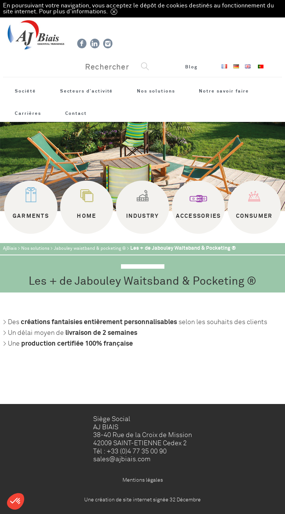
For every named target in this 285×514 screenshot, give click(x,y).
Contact (76, 113)
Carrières (28, 113)
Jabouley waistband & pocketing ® (90, 248)
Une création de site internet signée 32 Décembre (142, 499)
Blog (191, 67)
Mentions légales (142, 479)
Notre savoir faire (224, 91)
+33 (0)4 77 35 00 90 (137, 451)
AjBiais (10, 248)
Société (25, 91)
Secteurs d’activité (86, 91)
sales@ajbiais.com (122, 459)
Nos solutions (156, 91)
